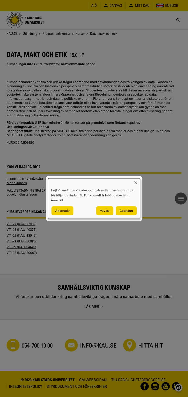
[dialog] (94, 198)
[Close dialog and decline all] (135, 181)
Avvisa (105, 211)
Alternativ (62, 211)
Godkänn (126, 211)
